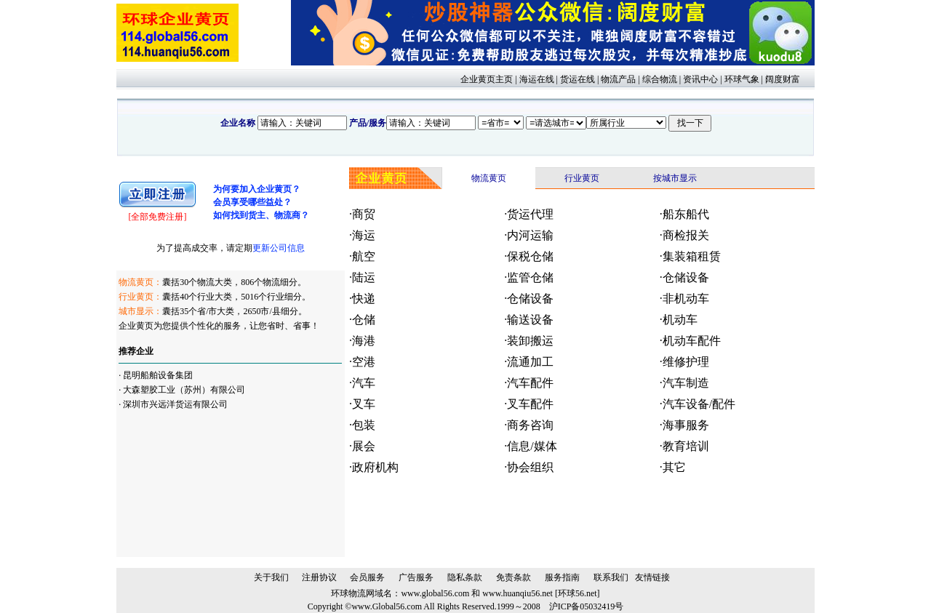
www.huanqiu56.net (517, 593)
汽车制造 (686, 383)
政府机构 (375, 467)
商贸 (363, 214)
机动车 (680, 319)
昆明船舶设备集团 (158, 375)
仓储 (363, 319)
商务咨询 (530, 425)
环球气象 (741, 79)
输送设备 (530, 319)
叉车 (363, 404)
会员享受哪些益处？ (252, 202)
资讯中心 (700, 79)
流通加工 (530, 362)
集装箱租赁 (692, 256)
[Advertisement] (191, 484)
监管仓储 (530, 277)
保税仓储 (530, 256)
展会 (363, 446)
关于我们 (271, 577)
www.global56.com (435, 593)
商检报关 (686, 235)
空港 (363, 362)
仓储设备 (686, 277)
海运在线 (536, 79)
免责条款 (513, 577)
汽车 (363, 383)
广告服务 (416, 577)
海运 (363, 235)
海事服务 (686, 425)
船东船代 (686, 214)
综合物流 (659, 79)
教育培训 (686, 446)
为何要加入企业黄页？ (256, 189)
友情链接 (652, 577)
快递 (363, 298)
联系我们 (611, 577)
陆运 (363, 277)
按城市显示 (675, 178)
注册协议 (319, 577)
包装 (363, 425)
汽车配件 (530, 383)
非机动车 (686, 298)
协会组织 (530, 467)
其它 (674, 467)
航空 (363, 256)
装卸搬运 (530, 340)
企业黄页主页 (486, 79)
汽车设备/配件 (699, 404)
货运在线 (577, 79)
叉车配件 (530, 404)
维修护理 (686, 362)
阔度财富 (782, 79)
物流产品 (618, 79)
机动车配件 (692, 340)
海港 (363, 340)
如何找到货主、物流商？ (261, 215)
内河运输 (530, 235)
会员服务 (367, 577)
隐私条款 (464, 577)
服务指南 (562, 577)
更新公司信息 (278, 248)
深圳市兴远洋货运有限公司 (175, 404)
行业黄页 (581, 178)
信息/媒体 (531, 446)
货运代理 (530, 214)
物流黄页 (488, 178)
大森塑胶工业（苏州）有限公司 (184, 390)
